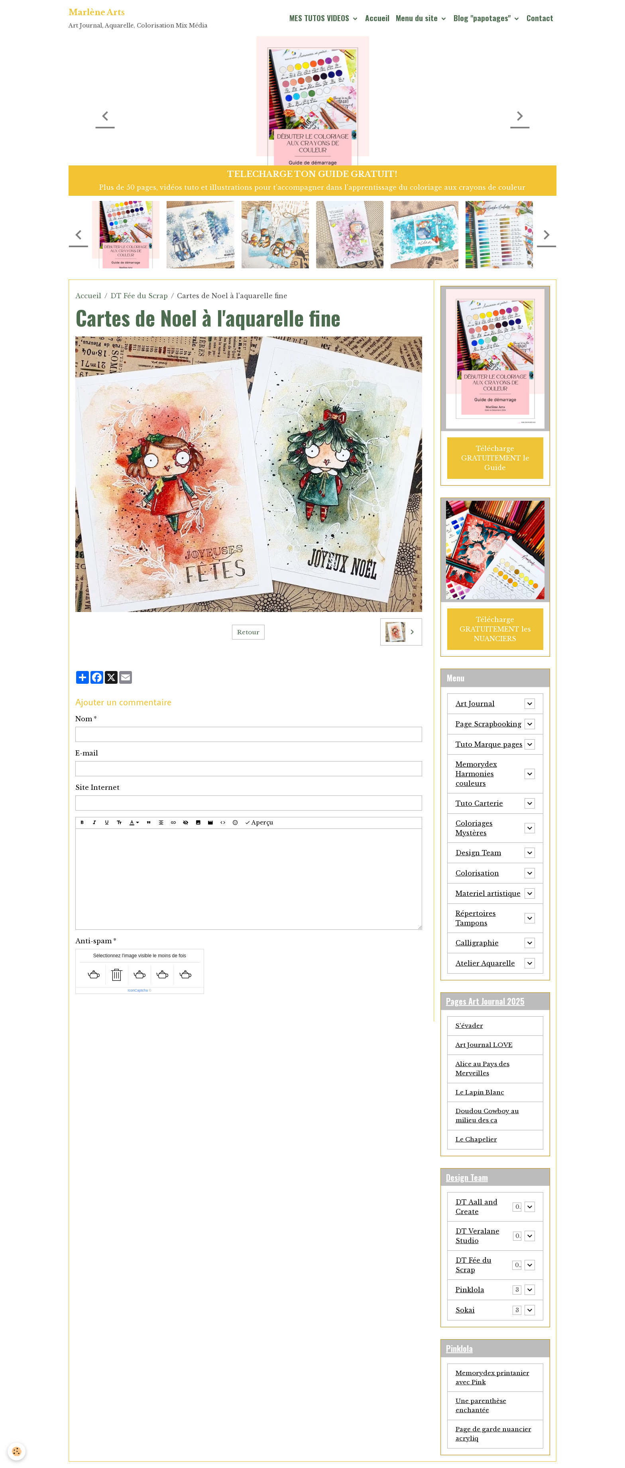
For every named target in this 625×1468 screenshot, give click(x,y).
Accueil (377, 18)
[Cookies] (17, 1451)
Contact (540, 18)
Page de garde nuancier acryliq (484, 1440)
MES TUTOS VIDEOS (320, 18)
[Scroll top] (609, 1452)
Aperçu (259, 822)
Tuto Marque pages (489, 742)
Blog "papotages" (483, 18)
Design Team (478, 851)
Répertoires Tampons (476, 916)
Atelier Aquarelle (485, 961)
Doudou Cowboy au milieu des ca (490, 1117)
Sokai (465, 1313)
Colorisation (477, 871)
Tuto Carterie (479, 801)
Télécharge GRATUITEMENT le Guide (495, 456)
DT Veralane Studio (477, 1239)
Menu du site (418, 18)
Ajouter (94, 1008)
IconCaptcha (138, 990)
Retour (248, 632)
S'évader (470, 1025)
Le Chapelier (478, 1142)
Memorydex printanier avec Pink (495, 1382)
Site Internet (97, 787)
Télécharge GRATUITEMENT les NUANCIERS (495, 627)
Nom (83, 719)
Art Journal (475, 702)
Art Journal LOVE (486, 1045)
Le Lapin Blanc (482, 1093)
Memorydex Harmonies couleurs (476, 771)
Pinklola (470, 1293)
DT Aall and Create (476, 1210)
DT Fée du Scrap (139, 296)
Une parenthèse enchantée (483, 1411)
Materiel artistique (488, 891)
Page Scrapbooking (488, 722)
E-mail (86, 753)
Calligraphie (477, 941)
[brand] (138, 18)
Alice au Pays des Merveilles (485, 1069)
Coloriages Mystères (474, 826)
